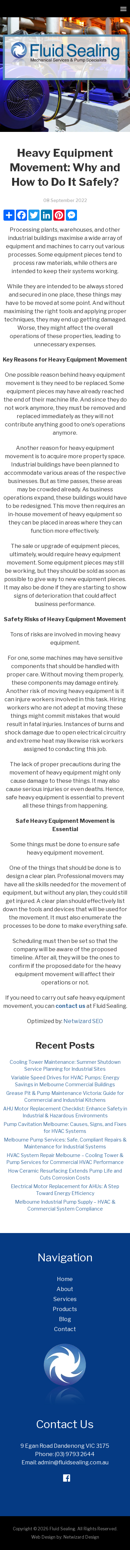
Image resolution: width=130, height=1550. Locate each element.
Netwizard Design (81, 1537)
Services (65, 1299)
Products (65, 1309)
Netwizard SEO (83, 1021)
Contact (65, 1329)
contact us (70, 1006)
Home (65, 1279)
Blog (65, 1319)
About (65, 1289)
